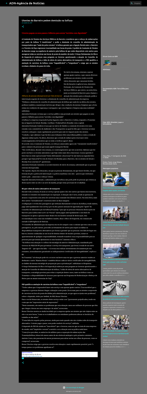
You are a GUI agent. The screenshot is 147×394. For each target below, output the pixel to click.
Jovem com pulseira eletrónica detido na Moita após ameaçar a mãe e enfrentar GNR (115, 262)
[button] (23, 26)
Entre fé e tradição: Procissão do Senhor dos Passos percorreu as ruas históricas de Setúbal (116, 333)
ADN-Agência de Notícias (26, 3)
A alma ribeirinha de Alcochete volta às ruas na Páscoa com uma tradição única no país (116, 225)
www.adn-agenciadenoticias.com (32, 356)
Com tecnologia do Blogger (73, 387)
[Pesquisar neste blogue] (131, 3)
